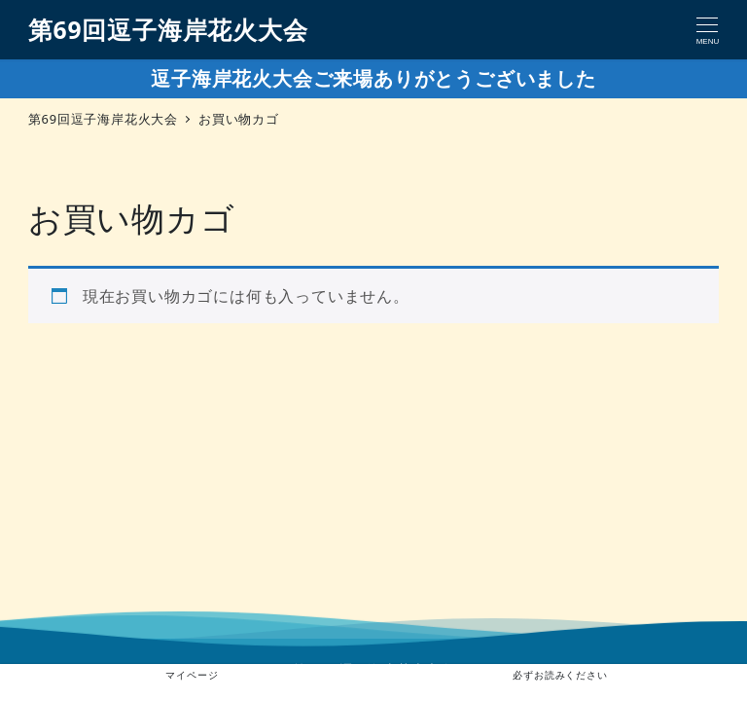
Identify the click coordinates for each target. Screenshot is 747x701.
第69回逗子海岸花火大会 (168, 30)
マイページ (187, 675)
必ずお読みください (560, 675)
